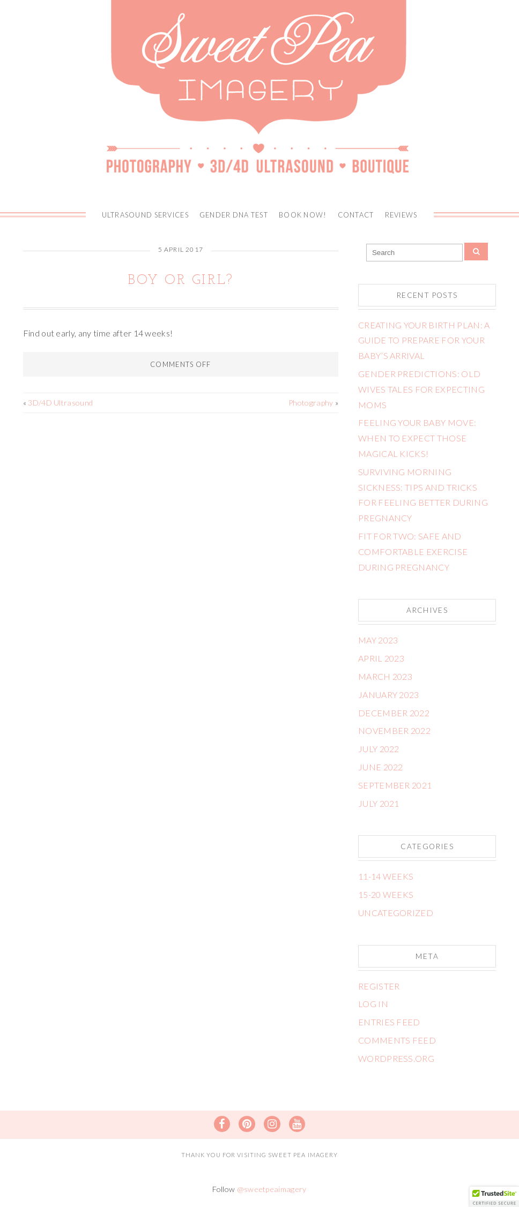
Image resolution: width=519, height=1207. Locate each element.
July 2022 (378, 749)
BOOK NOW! (303, 215)
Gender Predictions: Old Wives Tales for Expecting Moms (421, 389)
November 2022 (394, 730)
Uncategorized (395, 913)
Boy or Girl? (181, 280)
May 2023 (378, 640)
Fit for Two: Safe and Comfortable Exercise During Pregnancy (413, 551)
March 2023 (385, 676)
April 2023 (381, 658)
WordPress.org (396, 1058)
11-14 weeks (386, 876)
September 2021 (395, 785)
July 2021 (378, 803)
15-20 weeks (386, 894)
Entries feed (389, 1022)
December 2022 (393, 713)
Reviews (401, 215)
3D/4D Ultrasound (60, 402)
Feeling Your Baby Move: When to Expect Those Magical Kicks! (417, 438)
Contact (356, 215)
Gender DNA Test (233, 215)
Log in (373, 1004)
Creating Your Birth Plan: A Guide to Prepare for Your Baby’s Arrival (424, 340)
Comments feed (397, 1040)
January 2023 (388, 694)
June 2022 (380, 767)
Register (379, 986)
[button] (494, 1197)
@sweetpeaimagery (272, 1189)
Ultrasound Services (145, 215)
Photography (310, 402)
